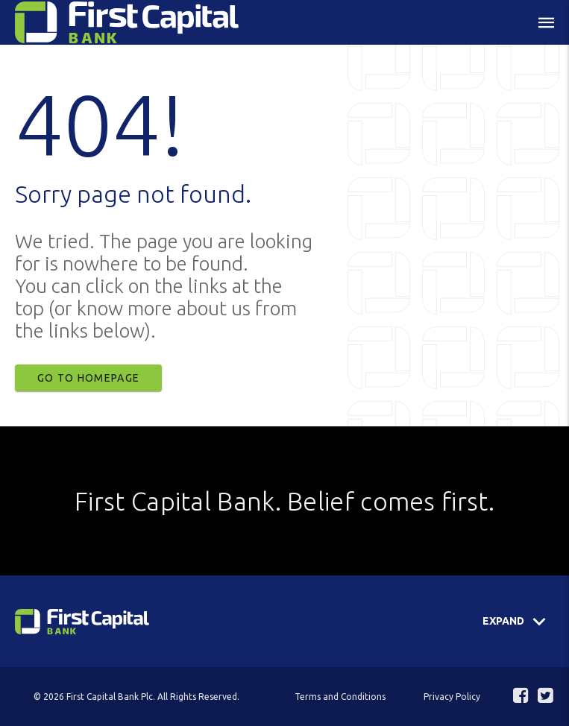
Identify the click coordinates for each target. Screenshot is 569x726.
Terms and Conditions (340, 696)
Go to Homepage (88, 378)
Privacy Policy (452, 696)
